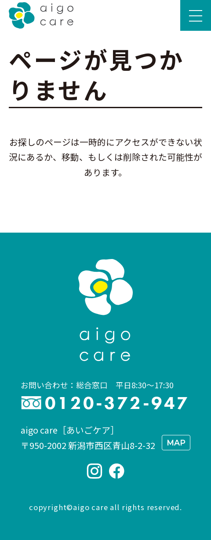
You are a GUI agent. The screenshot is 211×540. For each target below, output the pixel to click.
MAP (176, 442)
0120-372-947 (117, 403)
